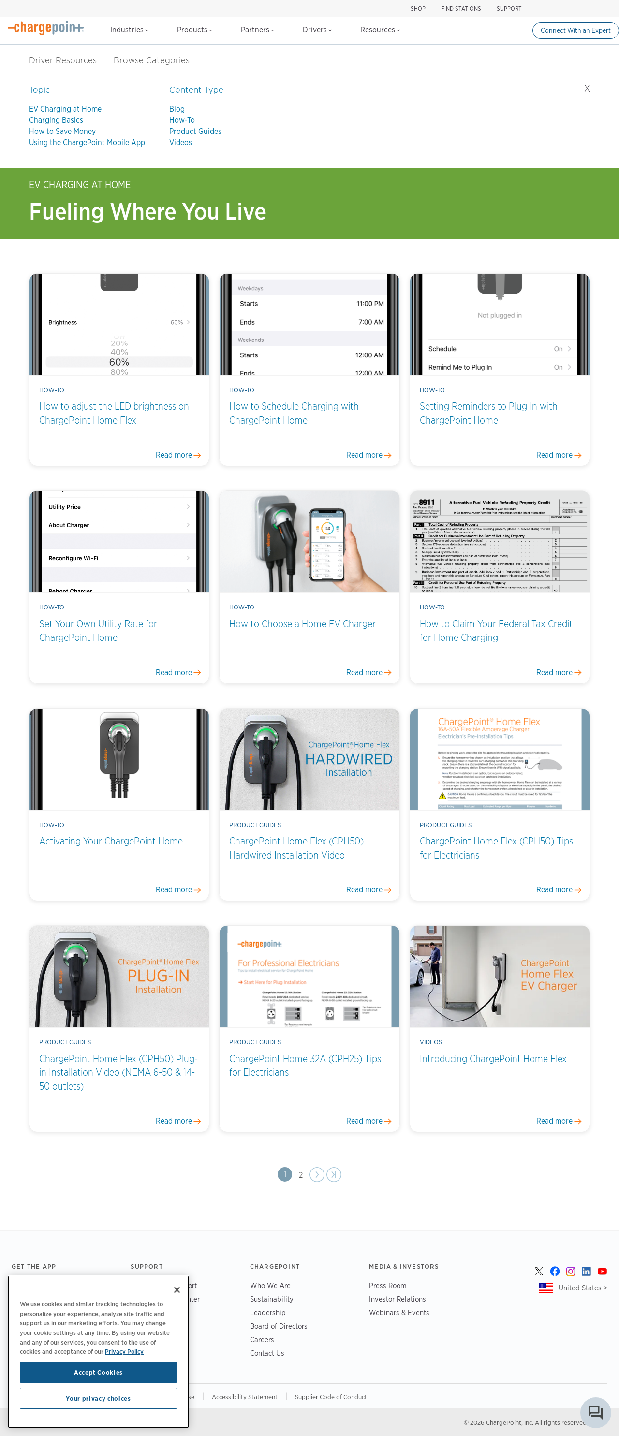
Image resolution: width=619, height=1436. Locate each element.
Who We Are (270, 1285)
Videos (180, 142)
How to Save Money (62, 131)
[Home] (46, 28)
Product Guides (195, 131)
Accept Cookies (98, 1372)
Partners (257, 29)
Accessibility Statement (245, 1397)
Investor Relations (397, 1298)
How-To (182, 120)
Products (194, 29)
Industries (129, 29)
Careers (262, 1339)
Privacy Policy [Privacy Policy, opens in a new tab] (124, 1351)
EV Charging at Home (65, 109)
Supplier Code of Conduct (331, 1397)
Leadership (268, 1312)
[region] (98, 1351)
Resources (380, 29)
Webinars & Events (399, 1312)
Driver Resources (63, 60)
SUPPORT (509, 8)
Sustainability (272, 1298)
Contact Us (267, 1353)
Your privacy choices (98, 1398)
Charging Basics (56, 120)
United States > (583, 1287)
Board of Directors (279, 1326)
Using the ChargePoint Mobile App (87, 142)
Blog (177, 109)
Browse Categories (157, 60)
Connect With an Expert (576, 30)
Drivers (317, 29)
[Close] (177, 1290)
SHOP (418, 8)
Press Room (388, 1285)
